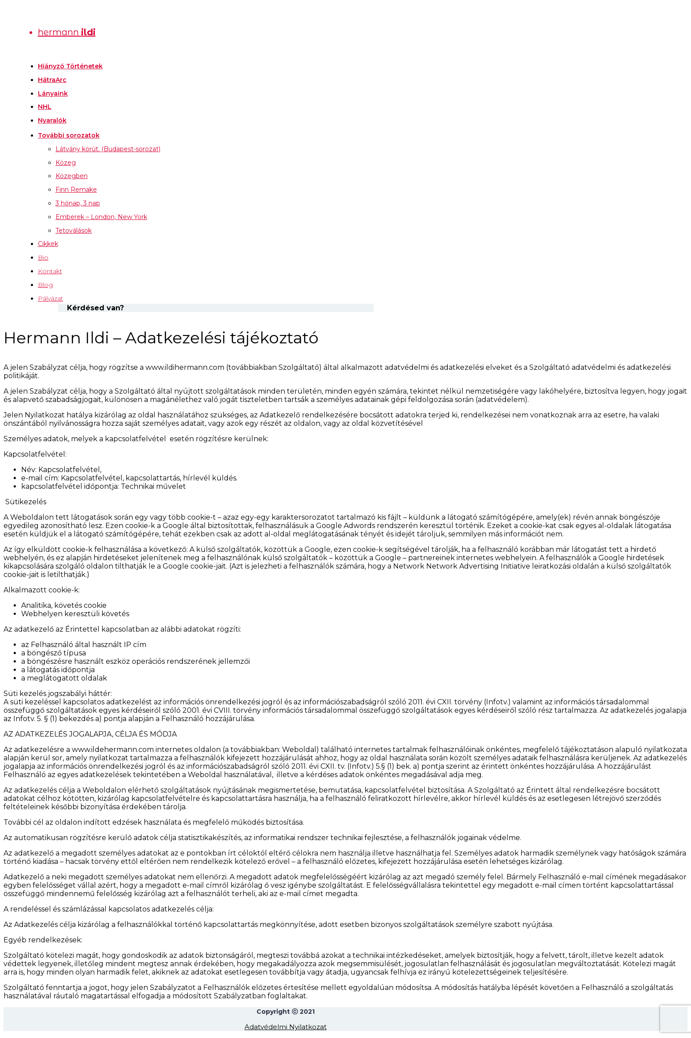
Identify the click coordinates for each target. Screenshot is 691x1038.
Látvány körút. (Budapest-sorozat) (108, 149)
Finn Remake (76, 189)
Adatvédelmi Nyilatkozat (286, 1027)
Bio (43, 257)
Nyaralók (52, 120)
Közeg (66, 163)
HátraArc (52, 80)
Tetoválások (74, 230)
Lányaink (53, 93)
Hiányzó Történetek (70, 66)
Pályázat (50, 298)
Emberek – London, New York (101, 217)
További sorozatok (69, 135)
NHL (45, 107)
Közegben (72, 176)
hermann (67, 32)
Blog (45, 285)
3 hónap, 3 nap (78, 203)
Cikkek (48, 244)
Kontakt (50, 271)
